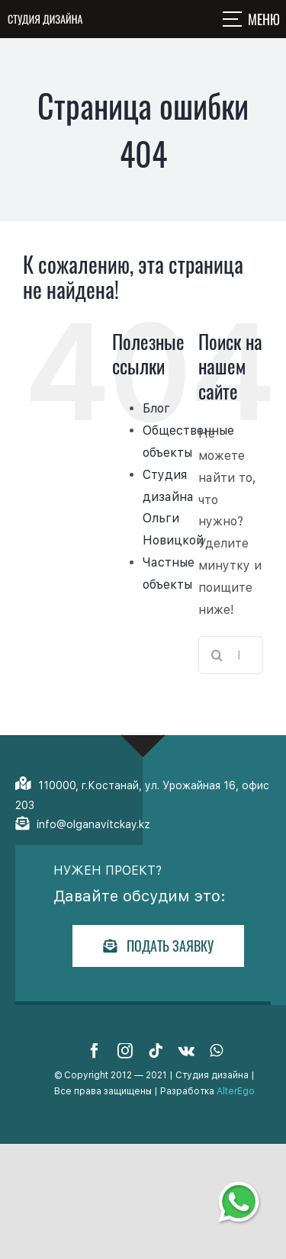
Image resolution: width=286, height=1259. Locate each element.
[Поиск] (217, 655)
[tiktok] (155, 1050)
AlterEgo (236, 1091)
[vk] (186, 1050)
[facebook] (94, 1050)
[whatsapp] (216, 1050)
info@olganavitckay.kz (93, 824)
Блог (156, 408)
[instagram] (125, 1050)
